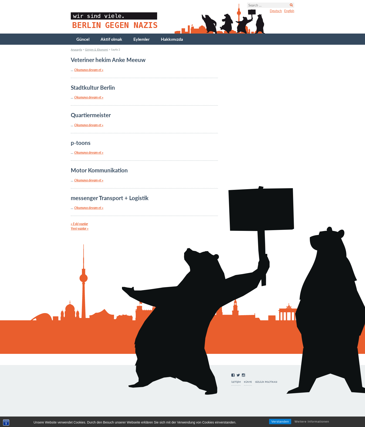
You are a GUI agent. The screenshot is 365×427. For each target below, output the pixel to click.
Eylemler (141, 39)
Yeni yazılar (79, 228)
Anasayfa (76, 49)
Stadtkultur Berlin (93, 87)
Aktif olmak (111, 39)
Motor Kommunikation (99, 170)
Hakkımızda (172, 39)
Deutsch (276, 11)
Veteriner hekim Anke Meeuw (108, 59)
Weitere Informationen (311, 421)
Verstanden (280, 421)
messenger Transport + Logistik (110, 198)
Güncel (82, 39)
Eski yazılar (79, 224)
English (289, 11)
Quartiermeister (91, 115)
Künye (248, 382)
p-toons (81, 142)
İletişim (236, 382)
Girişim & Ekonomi (96, 49)
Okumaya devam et (88, 70)
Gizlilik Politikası (266, 382)
